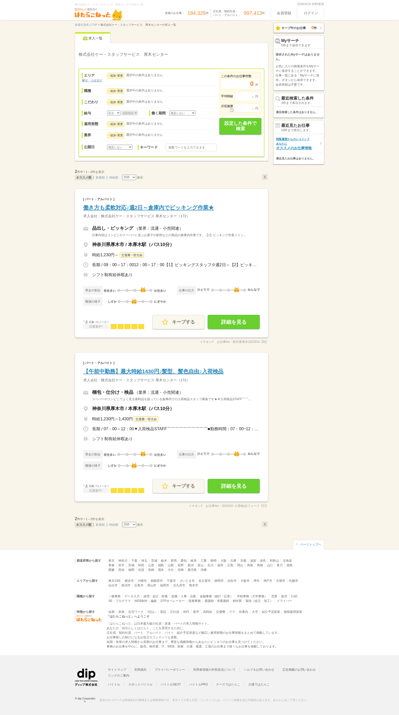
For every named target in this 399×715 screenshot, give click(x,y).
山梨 (171, 565)
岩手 (121, 565)
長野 (181, 565)
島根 (260, 565)
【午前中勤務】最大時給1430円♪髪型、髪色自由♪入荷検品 (153, 371)
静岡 (213, 560)
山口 (270, 565)
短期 (111, 612)
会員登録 (284, 13)
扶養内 (243, 612)
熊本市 (193, 585)
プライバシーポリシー (170, 669)
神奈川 (122, 560)
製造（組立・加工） (259, 601)
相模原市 (157, 581)
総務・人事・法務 (184, 596)
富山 (200, 565)
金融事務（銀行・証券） (216, 596)
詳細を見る (234, 322)
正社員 (174, 612)
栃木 (164, 560)
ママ (232, 612)
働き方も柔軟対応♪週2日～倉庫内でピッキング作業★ (148, 207)
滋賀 (253, 560)
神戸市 (268, 581)
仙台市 (113, 585)
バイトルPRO (198, 684)
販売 (284, 596)
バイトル (114, 684)
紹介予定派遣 (271, 612)
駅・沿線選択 (93, 80)
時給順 (113, 177)
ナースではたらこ (228, 684)
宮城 (131, 565)
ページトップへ (310, 544)
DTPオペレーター (173, 601)
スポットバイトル (140, 684)
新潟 (191, 565)
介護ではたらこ (259, 684)
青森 (111, 565)
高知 (121, 570)
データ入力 (132, 596)
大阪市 (245, 581)
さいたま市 (187, 581)
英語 (163, 612)
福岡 (131, 570)
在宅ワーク (136, 612)
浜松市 (232, 581)
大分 (171, 570)
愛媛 (111, 570)
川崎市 (142, 581)
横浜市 (129, 581)
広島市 (139, 585)
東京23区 (114, 581)
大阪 (223, 560)
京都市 (280, 581)
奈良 (263, 560)
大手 (255, 612)
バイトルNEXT (171, 684)
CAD (294, 596)
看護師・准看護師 (217, 601)
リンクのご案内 (118, 675)
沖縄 (204, 570)
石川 (210, 565)
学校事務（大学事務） (252, 596)
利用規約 (140, 669)
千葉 (134, 560)
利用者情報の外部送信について (214, 669)
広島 (230, 565)
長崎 (151, 570)
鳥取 (250, 565)
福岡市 (164, 585)
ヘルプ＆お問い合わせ (259, 669)
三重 (204, 560)
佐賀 (141, 570)
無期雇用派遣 (293, 612)
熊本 (161, 570)
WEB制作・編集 (146, 601)
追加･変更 (116, 75)
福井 (220, 565)
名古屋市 (204, 581)
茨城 (154, 560)
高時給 (207, 612)
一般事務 (114, 596)
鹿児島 (192, 570)
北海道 (287, 560)
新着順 (100, 177)
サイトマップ (117, 669)
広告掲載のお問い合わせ (299, 669)
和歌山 (274, 560)
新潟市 (126, 585)
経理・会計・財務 (156, 596)
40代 (186, 612)
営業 (274, 596)
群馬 (174, 560)
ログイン (311, 13)
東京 (111, 560)
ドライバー (284, 601)
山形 (151, 565)
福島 (161, 565)
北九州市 (179, 585)
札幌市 (293, 581)
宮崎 (181, 570)
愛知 (184, 560)
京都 (243, 560)
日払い (151, 612)
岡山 (240, 565)
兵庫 (233, 560)
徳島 (290, 565)
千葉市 (171, 581)
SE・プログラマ (119, 601)
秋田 (141, 565)
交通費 (220, 612)
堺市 (256, 581)
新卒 (196, 612)
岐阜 (194, 560)
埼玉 (144, 560)
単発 (121, 612)
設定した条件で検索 (240, 126)
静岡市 (219, 581)
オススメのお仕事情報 (294, 144)
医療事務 (195, 601)
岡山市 (151, 585)
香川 (280, 565)
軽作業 (237, 601)
